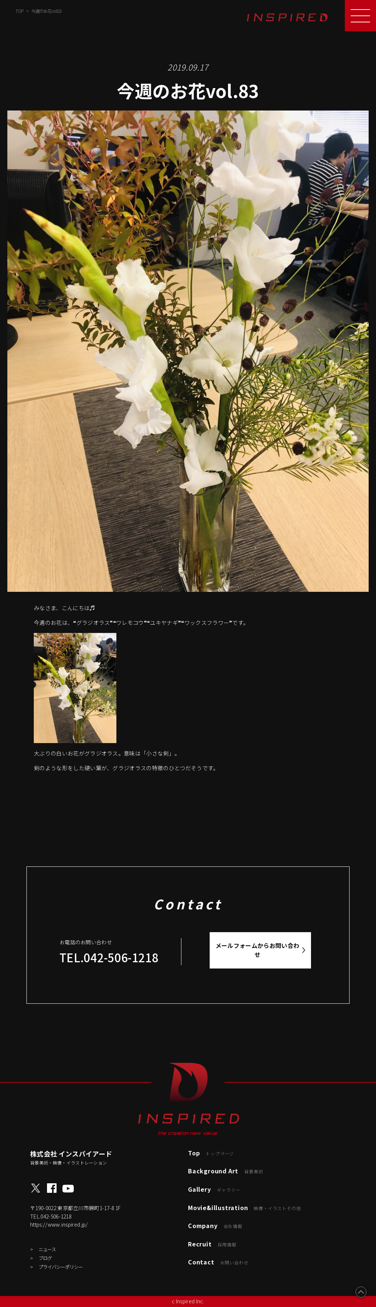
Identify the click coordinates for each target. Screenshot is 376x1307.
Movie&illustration (244, 1207)
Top (211, 1152)
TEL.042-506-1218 (109, 957)
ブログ (45, 1257)
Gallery (214, 1189)
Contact (218, 1261)
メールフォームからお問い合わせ (258, 950)
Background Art (225, 1170)
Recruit (212, 1243)
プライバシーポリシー (61, 1266)
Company (215, 1225)
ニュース (47, 1249)
